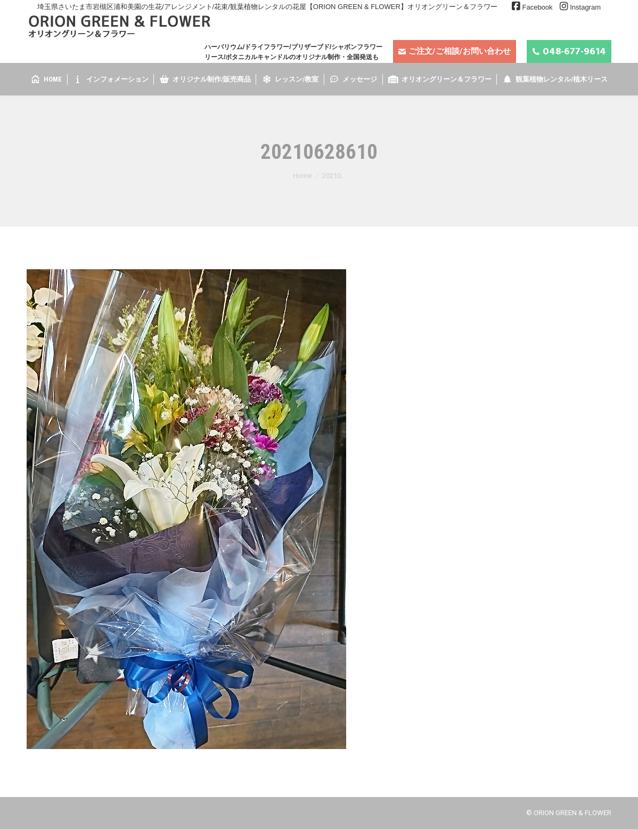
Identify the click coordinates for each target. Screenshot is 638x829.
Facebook (537, 7)
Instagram (585, 7)
